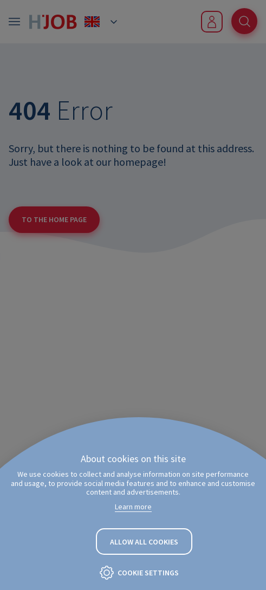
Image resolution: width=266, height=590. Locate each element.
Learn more (133, 506)
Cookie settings (148, 573)
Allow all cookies (144, 542)
